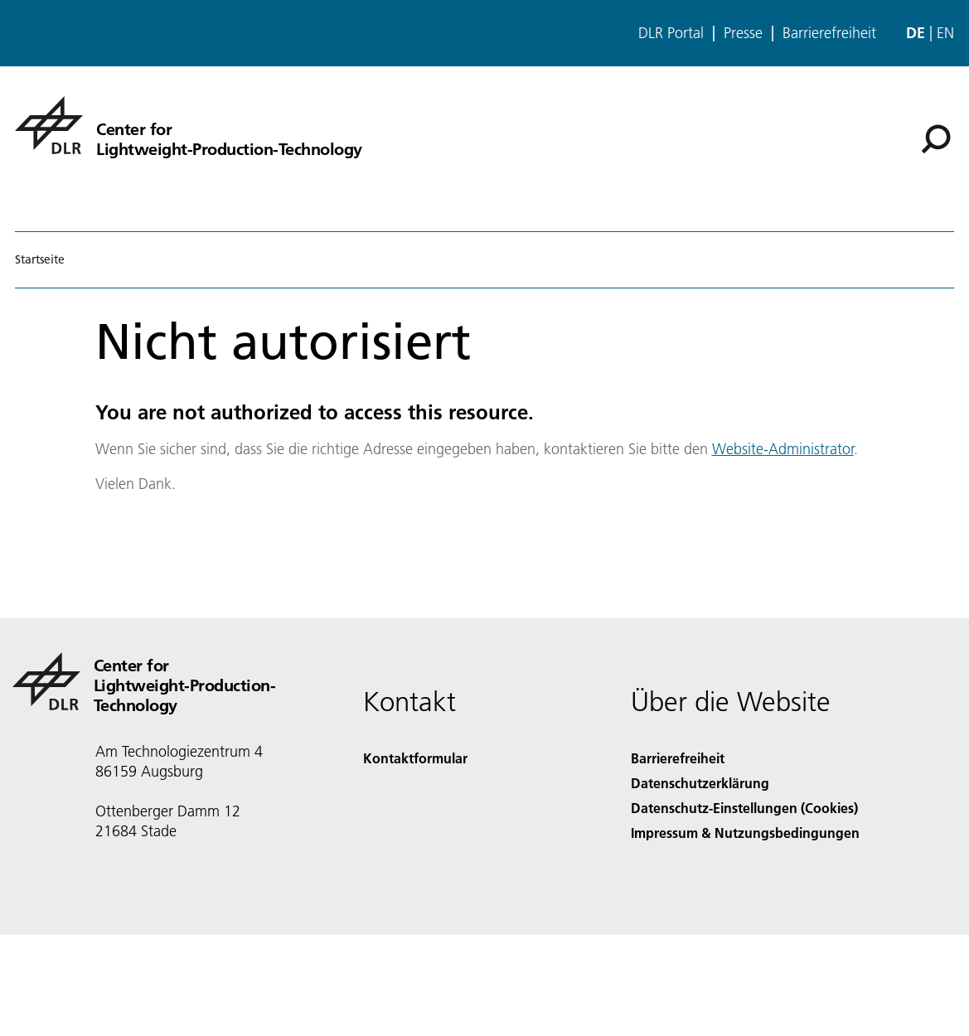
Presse (743, 33)
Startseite (40, 259)
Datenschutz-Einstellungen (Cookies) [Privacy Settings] (744, 807)
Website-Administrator (783, 448)
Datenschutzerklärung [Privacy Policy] (700, 783)
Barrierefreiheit (829, 33)
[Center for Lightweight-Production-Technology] (188, 125)
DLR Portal (671, 33)
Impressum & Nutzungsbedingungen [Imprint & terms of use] (745, 832)
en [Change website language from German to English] (945, 32)
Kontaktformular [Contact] (415, 758)
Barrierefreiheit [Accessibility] (677, 758)
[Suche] (936, 139)
